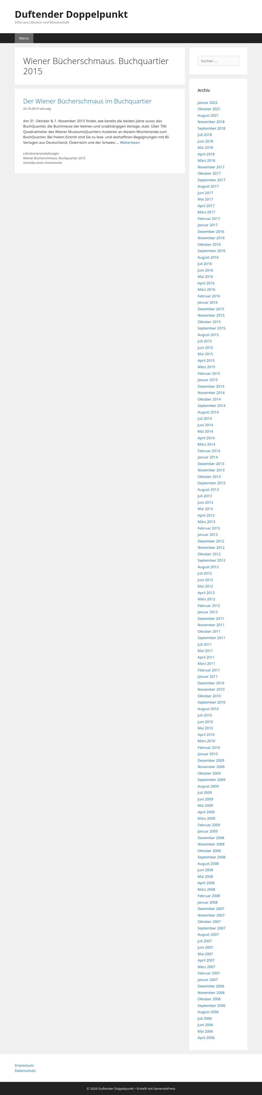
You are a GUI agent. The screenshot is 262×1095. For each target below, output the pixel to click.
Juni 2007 (205, 947)
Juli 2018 (205, 134)
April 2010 (206, 734)
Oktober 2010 (209, 695)
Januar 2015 (208, 379)
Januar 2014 (208, 457)
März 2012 (206, 599)
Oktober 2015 (209, 321)
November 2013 (211, 470)
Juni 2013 (205, 502)
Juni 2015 (205, 347)
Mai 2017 (205, 199)
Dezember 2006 (211, 986)
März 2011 (206, 663)
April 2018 (206, 154)
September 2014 (211, 405)
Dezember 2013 (211, 463)
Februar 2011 (209, 670)
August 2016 (208, 257)
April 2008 (206, 882)
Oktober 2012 (209, 554)
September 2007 (211, 928)
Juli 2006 (205, 1018)
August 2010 (208, 708)
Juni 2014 (205, 425)
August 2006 (208, 1011)
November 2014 (211, 392)
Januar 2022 (208, 102)
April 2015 (206, 360)
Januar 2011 (208, 676)
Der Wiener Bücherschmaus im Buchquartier (87, 101)
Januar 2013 (208, 534)
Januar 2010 (208, 753)
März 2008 (206, 889)
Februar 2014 (209, 450)
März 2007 (206, 966)
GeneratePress (164, 1088)
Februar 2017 (209, 218)
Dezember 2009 (211, 760)
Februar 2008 (209, 895)
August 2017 (208, 186)
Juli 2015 (205, 341)
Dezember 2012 (211, 541)
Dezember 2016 (211, 231)
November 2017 (211, 167)
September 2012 (211, 560)
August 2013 (208, 489)
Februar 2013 (209, 528)
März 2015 (206, 366)
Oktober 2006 (209, 998)
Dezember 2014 (211, 386)
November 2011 (211, 624)
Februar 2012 (209, 605)
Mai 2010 (205, 728)
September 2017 (211, 179)
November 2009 (211, 766)
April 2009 (206, 812)
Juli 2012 (205, 573)
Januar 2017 (208, 224)
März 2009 (206, 818)
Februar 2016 (209, 296)
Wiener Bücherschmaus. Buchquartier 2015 (54, 158)
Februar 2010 (209, 747)
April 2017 (206, 205)
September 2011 (211, 637)
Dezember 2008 (211, 837)
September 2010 (211, 702)
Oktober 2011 (209, 631)
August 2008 (208, 863)
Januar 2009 (208, 831)
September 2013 (211, 482)
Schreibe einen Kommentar (42, 163)
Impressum (24, 1065)
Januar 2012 (208, 611)
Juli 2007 (205, 941)
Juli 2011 (205, 644)
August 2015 (208, 334)
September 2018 (211, 128)
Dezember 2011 (211, 618)
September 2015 (211, 328)
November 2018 (211, 121)
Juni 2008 (205, 869)
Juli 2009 (205, 792)
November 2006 (211, 992)
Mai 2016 (205, 276)
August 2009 (208, 786)
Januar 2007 (208, 979)
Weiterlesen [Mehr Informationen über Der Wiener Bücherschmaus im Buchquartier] (130, 142)
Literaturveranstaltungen (41, 153)
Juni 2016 (205, 270)
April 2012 (206, 592)
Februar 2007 (209, 973)
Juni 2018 (205, 141)
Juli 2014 (205, 418)
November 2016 (211, 237)
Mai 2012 (205, 586)
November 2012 (211, 547)
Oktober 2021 (209, 108)
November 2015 (211, 315)
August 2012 (208, 566)
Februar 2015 (209, 373)
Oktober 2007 (209, 921)
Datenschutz (25, 1070)
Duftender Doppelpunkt (71, 14)
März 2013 (206, 521)
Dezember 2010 (211, 683)
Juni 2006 (205, 1024)
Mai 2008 (205, 876)
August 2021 (208, 115)
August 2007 (208, 934)
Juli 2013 (205, 495)
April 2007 (206, 960)
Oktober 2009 (209, 773)
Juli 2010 (205, 715)
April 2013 (206, 515)
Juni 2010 (205, 721)
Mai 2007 (205, 953)
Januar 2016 (208, 302)
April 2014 (206, 437)
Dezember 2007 (211, 908)
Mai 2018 (205, 147)
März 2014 (206, 444)
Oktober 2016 (209, 244)
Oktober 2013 (209, 476)
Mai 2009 (205, 805)
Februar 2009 (209, 824)
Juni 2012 (205, 579)
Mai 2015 (205, 353)
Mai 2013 (205, 508)
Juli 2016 (205, 263)
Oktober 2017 (209, 173)
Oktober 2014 (209, 399)
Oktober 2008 (209, 850)
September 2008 (211, 857)
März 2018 (206, 160)
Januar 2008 (208, 902)
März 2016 (206, 289)
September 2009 (211, 779)
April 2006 (206, 1037)
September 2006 (211, 1005)
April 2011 (206, 657)
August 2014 (208, 412)
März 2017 (206, 212)
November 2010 (211, 689)
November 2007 (211, 915)
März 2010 (206, 740)
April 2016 (206, 283)
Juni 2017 (205, 192)
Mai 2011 (205, 650)
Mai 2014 (205, 431)
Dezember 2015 (211, 308)
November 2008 (211, 844)
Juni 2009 (205, 799)
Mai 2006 (205, 1031)
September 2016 (211, 250)
